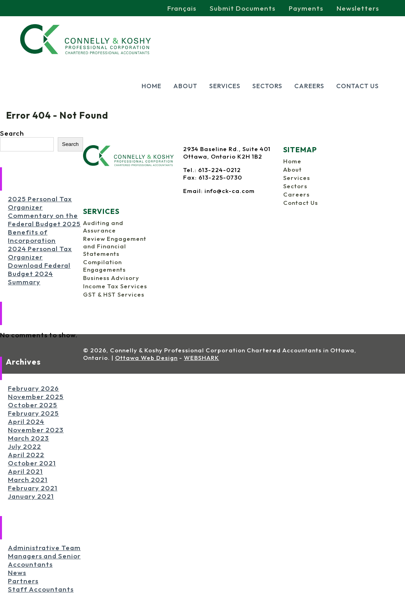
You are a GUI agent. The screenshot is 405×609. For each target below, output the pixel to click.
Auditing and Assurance (103, 226)
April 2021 (25, 471)
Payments (306, 8)
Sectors (267, 86)
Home (151, 86)
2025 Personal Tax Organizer (40, 203)
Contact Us (357, 86)
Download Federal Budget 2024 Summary (39, 273)
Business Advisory (111, 278)
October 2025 (32, 405)
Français (181, 8)
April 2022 (26, 454)
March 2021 (27, 479)
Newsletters (358, 8)
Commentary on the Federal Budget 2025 (44, 219)
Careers (309, 86)
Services (224, 86)
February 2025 (33, 413)
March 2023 (28, 438)
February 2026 (33, 388)
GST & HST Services (113, 294)
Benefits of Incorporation (32, 236)
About (185, 86)
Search (12, 133)
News (17, 572)
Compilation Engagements (104, 265)
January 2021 (31, 496)
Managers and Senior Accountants (44, 560)
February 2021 (32, 488)
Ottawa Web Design (146, 357)
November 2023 (36, 430)
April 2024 (26, 421)
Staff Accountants (41, 589)
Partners (23, 581)
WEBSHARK (201, 357)
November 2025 (36, 396)
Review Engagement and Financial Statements (114, 246)
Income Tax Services (115, 286)
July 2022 (24, 446)
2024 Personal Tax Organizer (40, 252)
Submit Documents (242, 8)
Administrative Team (44, 547)
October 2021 (32, 463)
